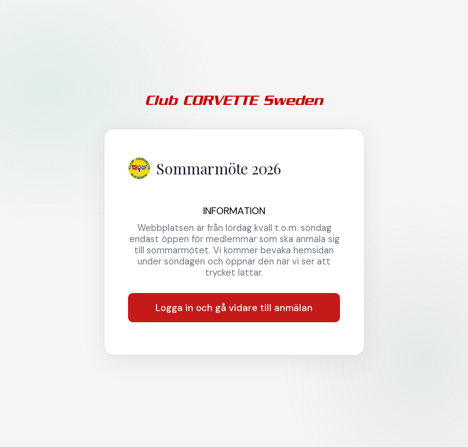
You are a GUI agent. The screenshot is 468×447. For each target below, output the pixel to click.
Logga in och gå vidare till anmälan (234, 308)
